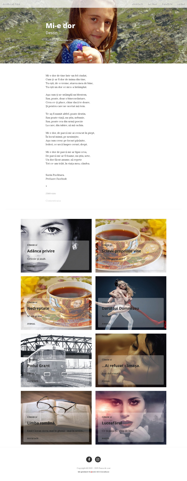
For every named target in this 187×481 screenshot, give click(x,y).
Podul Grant (38, 365)
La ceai (152, 3)
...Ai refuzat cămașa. (121, 365)
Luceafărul (112, 423)
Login (180, 3)
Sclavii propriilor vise (121, 251)
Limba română (41, 423)
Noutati (137, 3)
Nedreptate (38, 308)
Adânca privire (41, 251)
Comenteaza (53, 200)
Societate (32, 381)
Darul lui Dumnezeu (120, 308)
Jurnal (31, 323)
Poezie (31, 266)
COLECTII (167, 3)
